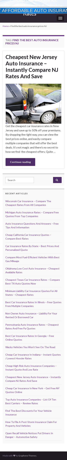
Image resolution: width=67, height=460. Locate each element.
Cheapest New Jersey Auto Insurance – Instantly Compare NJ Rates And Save (32, 66)
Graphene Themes (27, 455)
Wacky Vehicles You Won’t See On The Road (30, 347)
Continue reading (20, 161)
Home (6, 26)
